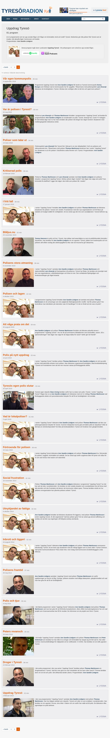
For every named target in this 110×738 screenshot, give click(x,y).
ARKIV (36, 19)
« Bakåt (5, 67)
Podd (15, 19)
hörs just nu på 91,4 (75, 13)
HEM (9, 19)
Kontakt (45, 19)
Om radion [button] (26, 19)
